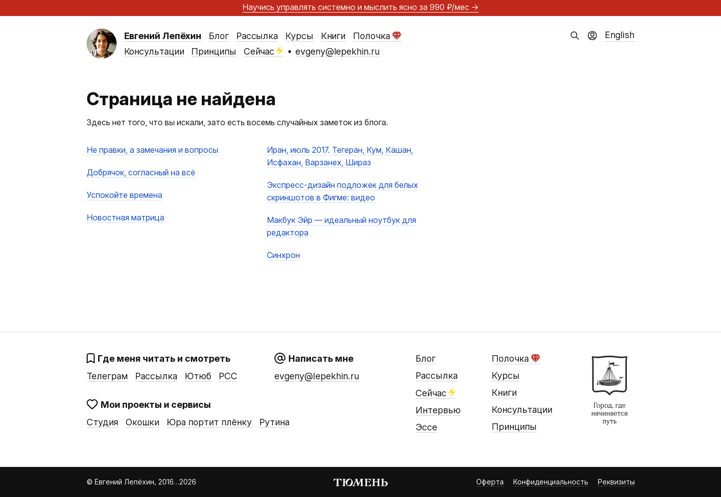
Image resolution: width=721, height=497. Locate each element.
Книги (333, 36)
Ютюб (198, 376)
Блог (219, 36)
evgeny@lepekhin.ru (337, 51)
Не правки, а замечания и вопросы (152, 150)
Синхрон (283, 255)
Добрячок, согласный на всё (141, 172)
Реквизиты (616, 481)
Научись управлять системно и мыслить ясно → (360, 7)
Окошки (142, 422)
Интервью (438, 410)
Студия (102, 422)
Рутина (274, 422)
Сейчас (263, 51)
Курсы (299, 36)
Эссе (426, 427)
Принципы (213, 51)
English (620, 35)
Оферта (490, 481)
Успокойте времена (124, 195)
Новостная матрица (125, 217)
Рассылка (257, 36)
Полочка (377, 36)
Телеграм (107, 376)
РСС (228, 376)
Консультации (154, 51)
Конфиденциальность (550, 481)
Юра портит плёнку (209, 422)
